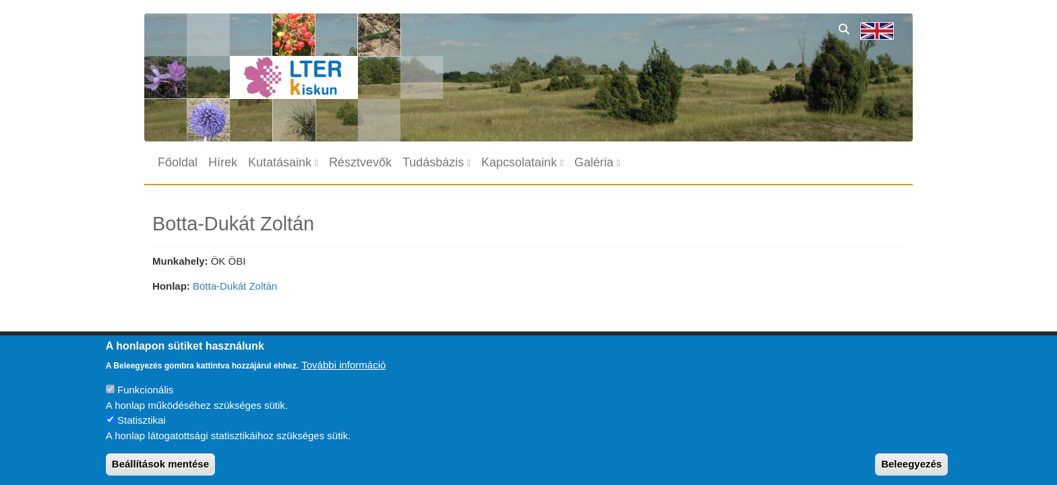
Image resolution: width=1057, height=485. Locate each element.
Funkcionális (145, 400)
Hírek (222, 162)
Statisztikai (141, 430)
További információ (343, 374)
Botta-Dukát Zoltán (235, 286)
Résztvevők (360, 162)
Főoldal (178, 162)
